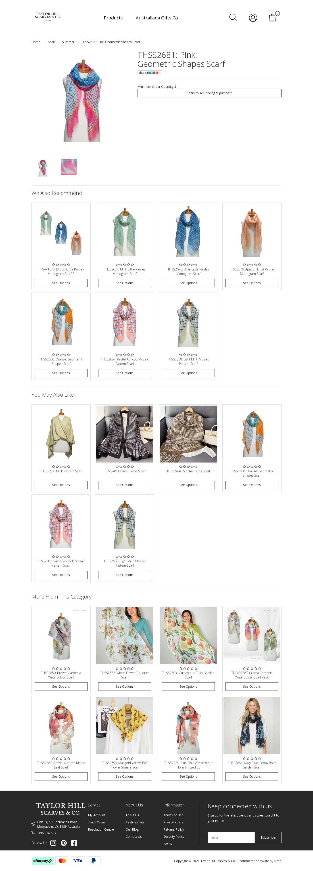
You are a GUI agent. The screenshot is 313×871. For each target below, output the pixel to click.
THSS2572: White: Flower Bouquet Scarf (124, 675)
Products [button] (113, 18)
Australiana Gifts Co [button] (157, 18)
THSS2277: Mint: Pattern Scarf (61, 471)
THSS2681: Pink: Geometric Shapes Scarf (110, 42)
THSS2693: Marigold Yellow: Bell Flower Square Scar (124, 765)
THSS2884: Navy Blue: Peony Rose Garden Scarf (252, 765)
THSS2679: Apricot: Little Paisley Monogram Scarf (252, 271)
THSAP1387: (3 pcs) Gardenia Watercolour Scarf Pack (252, 675)
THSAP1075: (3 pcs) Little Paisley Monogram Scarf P (61, 271)
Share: (150, 73)
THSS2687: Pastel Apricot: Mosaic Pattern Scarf (125, 361)
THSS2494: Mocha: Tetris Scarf (188, 471)
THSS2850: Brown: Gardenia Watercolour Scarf (61, 675)
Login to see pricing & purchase (209, 93)
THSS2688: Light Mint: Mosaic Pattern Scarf (188, 361)
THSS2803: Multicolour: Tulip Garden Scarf (188, 675)
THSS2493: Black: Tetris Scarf (124, 471)
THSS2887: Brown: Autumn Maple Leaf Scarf (61, 765)
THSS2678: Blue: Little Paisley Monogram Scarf (188, 271)
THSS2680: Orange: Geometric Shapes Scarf (61, 361)
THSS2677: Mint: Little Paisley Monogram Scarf (124, 271)
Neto (278, 861)
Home (35, 42)
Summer (68, 42)
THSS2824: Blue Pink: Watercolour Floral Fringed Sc (188, 765)
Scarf (51, 42)
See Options (61, 283)
